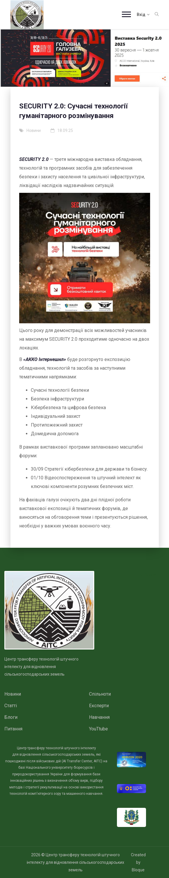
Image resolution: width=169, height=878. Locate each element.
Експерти (99, 705)
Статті (10, 705)
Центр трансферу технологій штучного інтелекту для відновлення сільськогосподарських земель (75, 862)
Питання (13, 729)
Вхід (143, 14)
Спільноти (100, 694)
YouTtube (98, 729)
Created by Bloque (138, 862)
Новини (12, 694)
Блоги (10, 717)
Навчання (99, 717)
